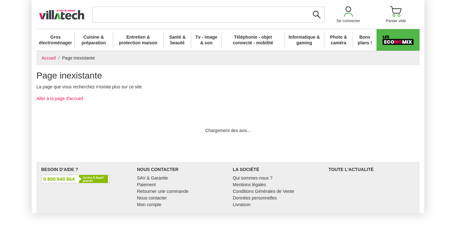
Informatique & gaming (304, 40)
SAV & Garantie (152, 177)
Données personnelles (255, 197)
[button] (348, 14)
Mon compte (149, 204)
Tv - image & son (206, 40)
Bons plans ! (365, 40)
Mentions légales (249, 184)
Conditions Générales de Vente (263, 191)
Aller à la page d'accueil (59, 98)
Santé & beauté (177, 40)
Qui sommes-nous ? (252, 177)
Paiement (146, 184)
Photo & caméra (338, 40)
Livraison (241, 204)
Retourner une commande (163, 191)
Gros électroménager (55, 40)
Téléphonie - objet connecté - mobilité (253, 40)
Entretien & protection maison (138, 40)
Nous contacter (152, 197)
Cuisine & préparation (93, 40)
